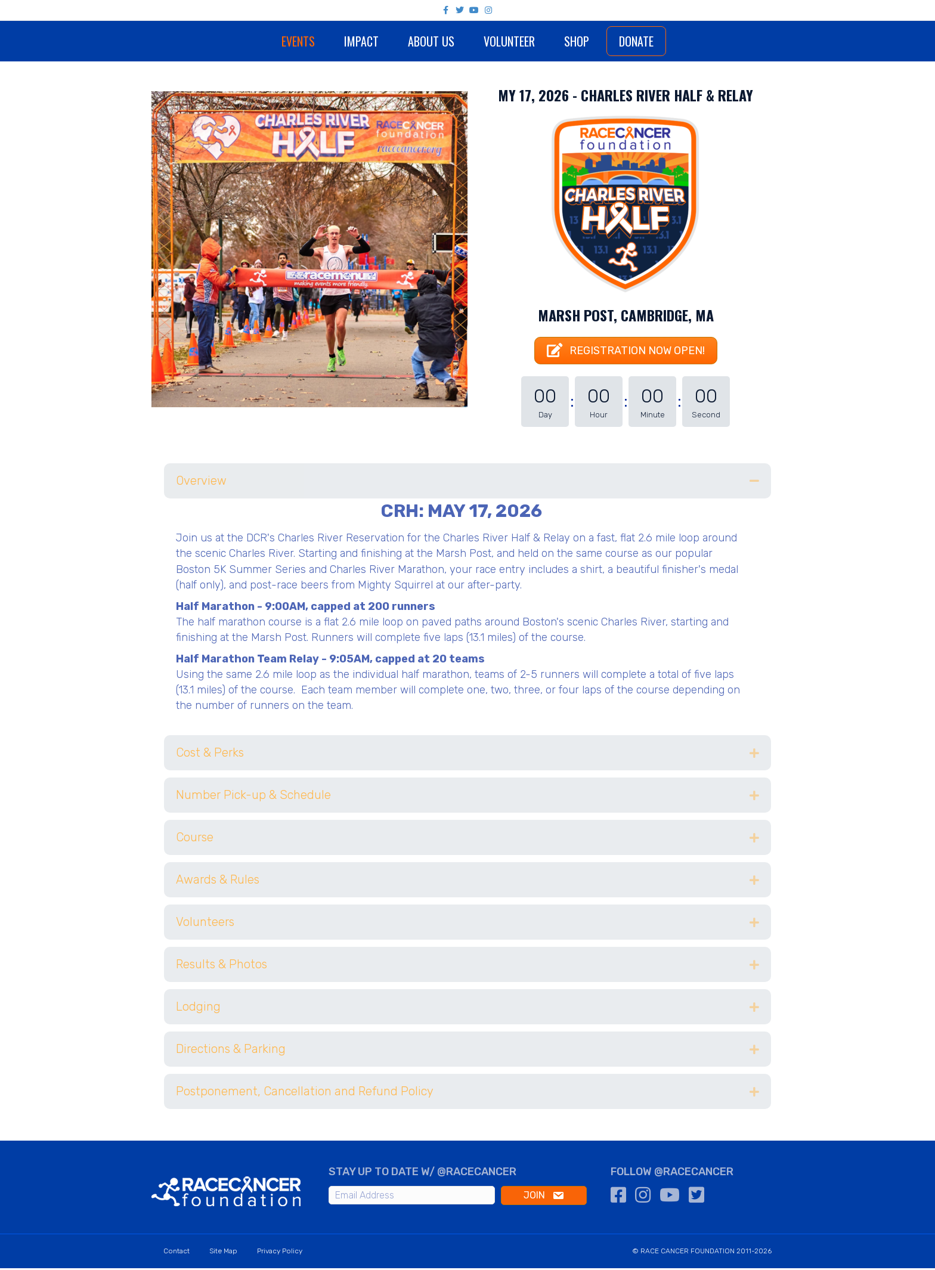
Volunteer (543, 41)
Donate (671, 41)
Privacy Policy (279, 1253)
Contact (176, 1253)
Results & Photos (221, 966)
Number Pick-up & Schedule (253, 797)
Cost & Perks (210, 755)
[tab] (467, 482)
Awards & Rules (217, 882)
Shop (611, 41)
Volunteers (205, 924)
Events (263, 41)
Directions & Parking (231, 1051)
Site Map (223, 1253)
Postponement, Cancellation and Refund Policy (305, 1093)
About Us (396, 41)
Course (194, 839)
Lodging (198, 1009)
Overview (201, 482)
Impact (326, 41)
